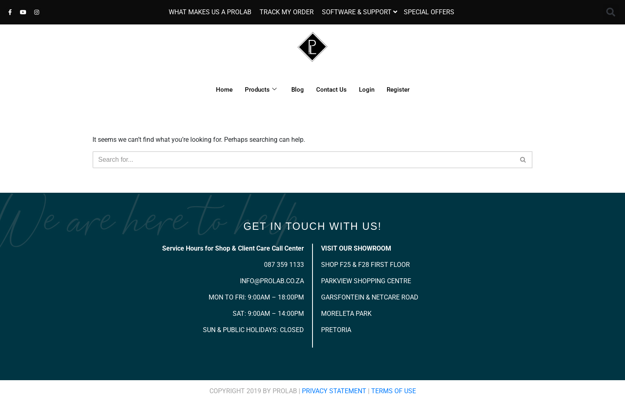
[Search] (303, 159)
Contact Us (331, 89)
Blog (297, 89)
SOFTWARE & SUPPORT (357, 12)
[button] (611, 12)
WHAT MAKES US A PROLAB (210, 12)
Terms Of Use (393, 391)
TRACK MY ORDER (287, 12)
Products (261, 89)
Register (398, 89)
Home (224, 89)
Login (366, 89)
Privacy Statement (334, 391)
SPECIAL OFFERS (429, 12)
